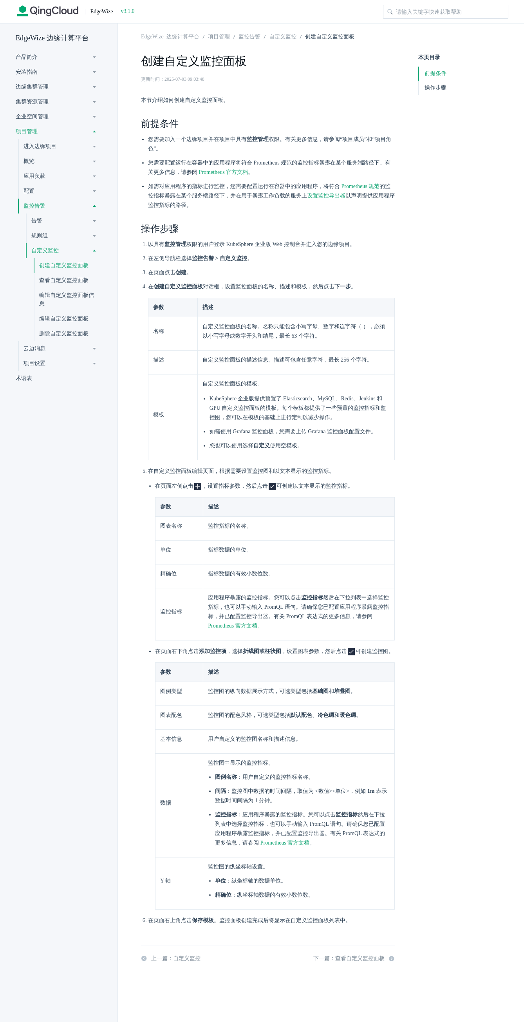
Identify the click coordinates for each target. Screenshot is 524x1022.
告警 (36, 221)
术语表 (24, 378)
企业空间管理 (32, 116)
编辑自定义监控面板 (64, 319)
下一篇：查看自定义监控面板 (354, 958)
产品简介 (27, 57)
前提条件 (435, 73)
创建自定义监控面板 (64, 265)
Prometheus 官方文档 (223, 172)
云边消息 (34, 348)
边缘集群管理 (32, 87)
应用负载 (34, 176)
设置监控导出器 (326, 196)
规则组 (39, 236)
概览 (28, 161)
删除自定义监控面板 (64, 333)
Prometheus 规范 (361, 186)
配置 (28, 191)
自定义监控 (45, 250)
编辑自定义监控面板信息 (66, 299)
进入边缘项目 (39, 146)
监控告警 (34, 206)
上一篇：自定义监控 (171, 958)
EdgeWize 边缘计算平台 (52, 38)
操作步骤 (435, 87)
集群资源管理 (32, 102)
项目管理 (27, 131)
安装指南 (27, 72)
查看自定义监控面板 (64, 280)
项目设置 (34, 363)
